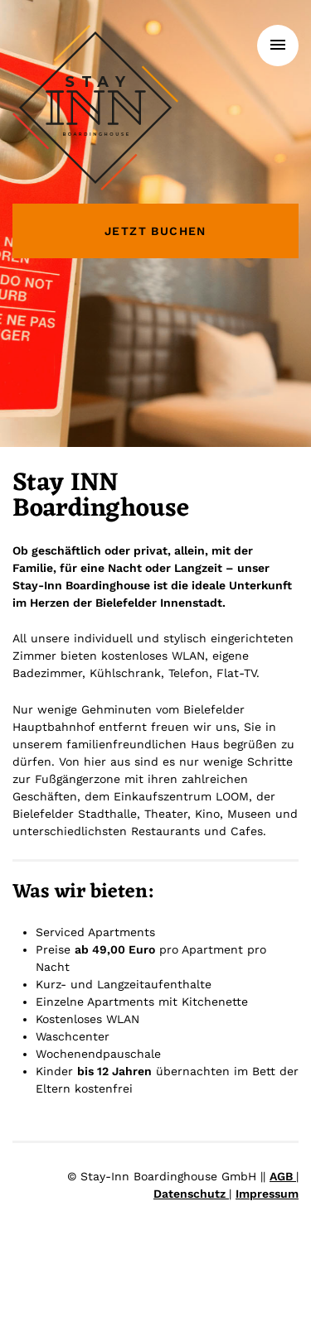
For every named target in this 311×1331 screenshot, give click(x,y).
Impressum (267, 1193)
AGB (283, 1176)
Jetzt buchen (155, 231)
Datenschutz (191, 1193)
